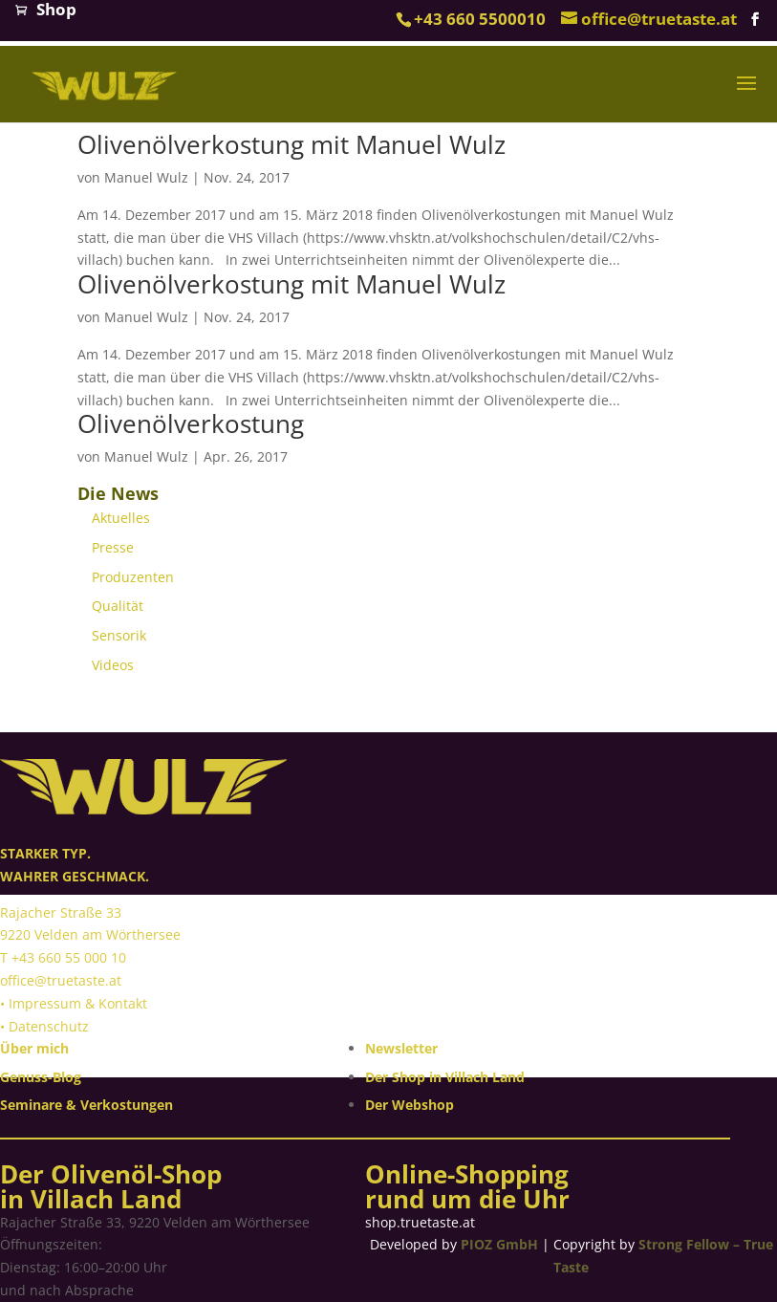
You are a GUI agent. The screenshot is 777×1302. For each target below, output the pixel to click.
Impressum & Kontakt (78, 1003)
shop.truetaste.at (420, 1222)
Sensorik (119, 635)
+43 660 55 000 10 (68, 957)
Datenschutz (49, 1026)
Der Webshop (409, 1105)
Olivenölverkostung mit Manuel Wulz (291, 144)
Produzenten (133, 577)
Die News (118, 493)
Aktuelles (121, 518)
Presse (113, 547)
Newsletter (401, 1048)
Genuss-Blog (40, 1077)
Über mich (34, 1048)
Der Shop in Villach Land (445, 1077)
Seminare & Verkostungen (86, 1105)
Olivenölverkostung (190, 423)
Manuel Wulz (146, 177)
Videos (113, 665)
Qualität (117, 606)
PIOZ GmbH (499, 1244)
